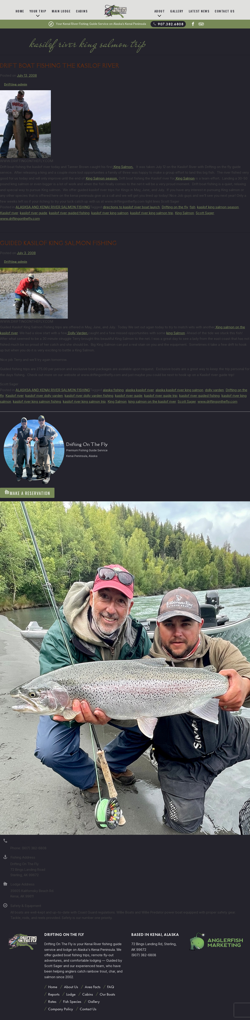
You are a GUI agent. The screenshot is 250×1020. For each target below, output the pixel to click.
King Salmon (185, 178)
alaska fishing (113, 390)
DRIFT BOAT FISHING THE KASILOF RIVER (59, 65)
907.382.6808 (168, 23)
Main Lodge (61, 11)
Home (20, 11)
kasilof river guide (33, 213)
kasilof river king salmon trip (151, 213)
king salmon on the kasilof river (152, 401)
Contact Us (224, 11)
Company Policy (60, 1009)
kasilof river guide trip (160, 395)
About (159, 11)
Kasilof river (9, 213)
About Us (71, 987)
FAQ (110, 987)
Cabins (81, 11)
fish (192, 207)
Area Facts (92, 987)
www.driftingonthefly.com (20, 218)
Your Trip (38, 11)
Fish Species (72, 1001)
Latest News (199, 11)
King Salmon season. (102, 178)
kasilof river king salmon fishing (37, 401)
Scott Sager (205, 213)
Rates (52, 1001)
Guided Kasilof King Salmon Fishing (58, 243)
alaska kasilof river (139, 390)
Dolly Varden (77, 333)
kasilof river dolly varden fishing (89, 395)
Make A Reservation (27, 492)
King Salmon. (123, 167)
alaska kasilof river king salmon (179, 390)
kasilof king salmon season (218, 207)
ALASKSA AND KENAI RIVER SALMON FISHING (53, 207)
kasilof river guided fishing (69, 213)
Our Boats (107, 994)
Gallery (176, 11)
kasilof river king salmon (109, 213)
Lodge (70, 994)
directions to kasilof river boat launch (131, 207)
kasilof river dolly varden (44, 395)
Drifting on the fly (175, 207)
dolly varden (214, 390)
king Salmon (175, 333)
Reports (53, 994)
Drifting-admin (15, 84)
